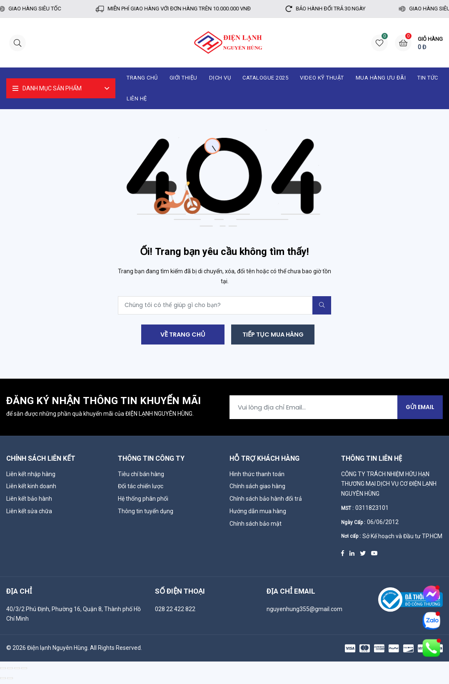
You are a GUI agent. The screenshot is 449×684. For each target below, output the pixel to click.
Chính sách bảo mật (255, 526)
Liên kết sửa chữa (29, 514)
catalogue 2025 (265, 78)
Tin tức (427, 78)
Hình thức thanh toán (256, 476)
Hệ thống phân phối (143, 501)
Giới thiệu (183, 78)
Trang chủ (142, 78)
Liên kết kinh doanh (31, 489)
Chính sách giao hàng (257, 489)
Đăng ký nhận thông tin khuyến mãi (103, 404)
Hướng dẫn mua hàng (257, 514)
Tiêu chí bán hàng (141, 476)
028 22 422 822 (175, 611)
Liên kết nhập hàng (30, 476)
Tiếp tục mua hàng (273, 335)
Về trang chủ (181, 335)
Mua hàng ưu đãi (381, 78)
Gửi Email (419, 409)
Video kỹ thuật (322, 78)
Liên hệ (137, 98)
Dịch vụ (220, 78)
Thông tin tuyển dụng (145, 514)
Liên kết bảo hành (29, 501)
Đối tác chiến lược (140, 489)
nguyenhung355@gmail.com (304, 611)
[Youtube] (374, 555)
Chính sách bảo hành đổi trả (265, 501)
